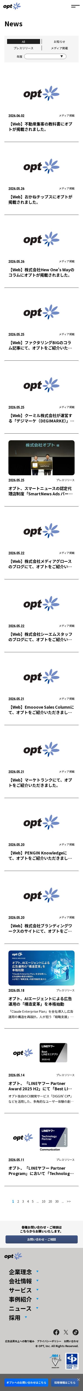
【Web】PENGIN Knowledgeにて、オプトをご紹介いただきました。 (38, 858)
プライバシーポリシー (49, 1341)
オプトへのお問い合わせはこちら (26, 1382)
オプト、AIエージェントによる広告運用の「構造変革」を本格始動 (40, 1001)
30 (57, 1201)
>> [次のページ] (69, 1201)
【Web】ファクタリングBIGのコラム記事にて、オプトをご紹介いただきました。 (40, 348)
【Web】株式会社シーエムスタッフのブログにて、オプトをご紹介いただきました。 (40, 639)
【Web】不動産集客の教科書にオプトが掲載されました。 (40, 126)
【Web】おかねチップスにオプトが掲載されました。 (40, 199)
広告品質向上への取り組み (19, 1341)
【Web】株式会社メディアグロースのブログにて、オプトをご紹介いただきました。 (40, 566)
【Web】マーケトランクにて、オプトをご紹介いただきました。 (40, 782)
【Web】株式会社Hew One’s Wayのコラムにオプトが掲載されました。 (41, 272)
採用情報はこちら (64, 1382)
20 (50, 1201)
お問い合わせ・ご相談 (41, 1239)
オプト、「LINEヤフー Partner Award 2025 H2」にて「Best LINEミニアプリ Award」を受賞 (40, 1088)
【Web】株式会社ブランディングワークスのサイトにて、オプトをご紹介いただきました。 (40, 931)
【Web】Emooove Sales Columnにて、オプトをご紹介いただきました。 (41, 712)
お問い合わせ (71, 1341)
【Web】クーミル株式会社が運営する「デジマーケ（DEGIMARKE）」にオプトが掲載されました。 (41, 420)
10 (43, 1201)
